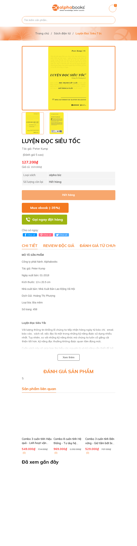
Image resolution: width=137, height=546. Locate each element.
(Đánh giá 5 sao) (33, 154)
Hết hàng (68, 195)
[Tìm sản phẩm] (68, 20)
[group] (68, 78)
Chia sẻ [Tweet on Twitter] (61, 234)
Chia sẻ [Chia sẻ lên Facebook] (29, 234)
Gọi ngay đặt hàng (47, 219)
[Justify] (111, 20)
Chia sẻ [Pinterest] (45, 234)
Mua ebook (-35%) (45, 208)
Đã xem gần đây (40, 462)
